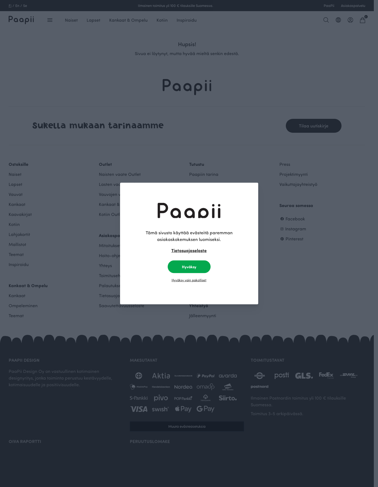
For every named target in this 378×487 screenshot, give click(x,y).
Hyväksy (189, 266)
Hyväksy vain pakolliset (189, 280)
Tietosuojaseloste (189, 250)
